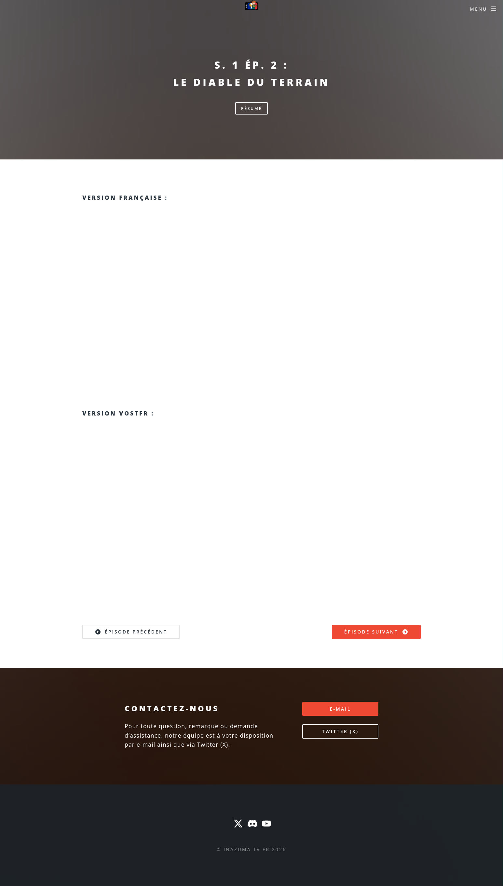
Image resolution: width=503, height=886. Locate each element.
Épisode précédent (131, 632)
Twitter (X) (340, 731)
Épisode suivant (376, 632)
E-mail (340, 709)
